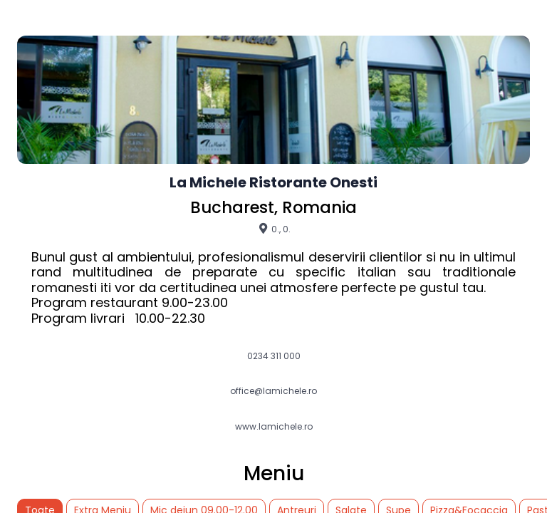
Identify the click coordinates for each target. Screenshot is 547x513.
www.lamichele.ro (274, 427)
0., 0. (273, 228)
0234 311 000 (274, 356)
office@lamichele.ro (273, 391)
